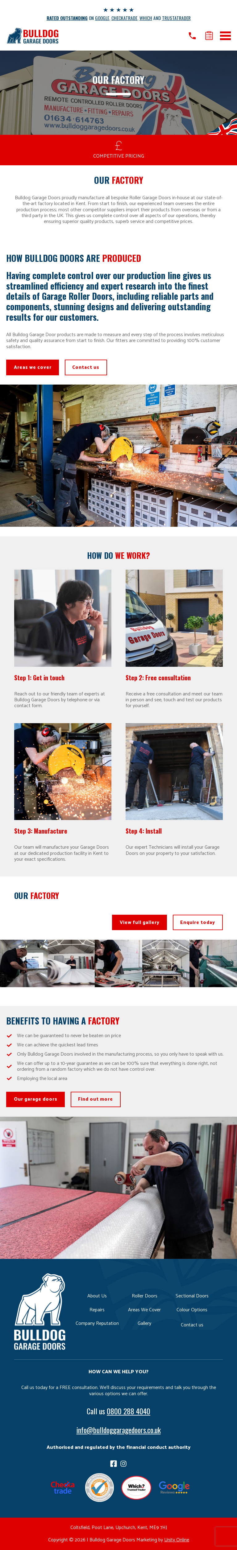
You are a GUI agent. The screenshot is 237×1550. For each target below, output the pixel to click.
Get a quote (209, 36)
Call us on (192, 36)
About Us (97, 1296)
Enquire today (197, 922)
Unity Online (176, 1540)
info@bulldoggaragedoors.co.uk (119, 1429)
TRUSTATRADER (176, 17)
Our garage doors (35, 1099)
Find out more (96, 1099)
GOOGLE (102, 17)
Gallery (144, 1324)
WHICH (146, 17)
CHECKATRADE (125, 17)
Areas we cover (33, 367)
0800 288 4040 (128, 1410)
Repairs (97, 1310)
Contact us (86, 367)
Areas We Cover (144, 1310)
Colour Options (192, 1310)
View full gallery (139, 922)
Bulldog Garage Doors (32, 35)
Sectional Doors (192, 1296)
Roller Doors (144, 1296)
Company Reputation (97, 1324)
